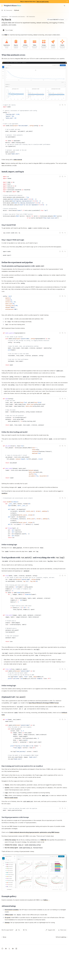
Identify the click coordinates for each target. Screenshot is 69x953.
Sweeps (7, 922)
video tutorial (18, 159)
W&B (5, 35)
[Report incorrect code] (60, 105)
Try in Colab (8, 30)
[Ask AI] (65, 105)
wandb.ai (4, 493)
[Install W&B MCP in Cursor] (55, 19)
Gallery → (46, 900)
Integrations (5, 16)
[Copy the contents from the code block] (62, 105)
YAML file (43, 840)
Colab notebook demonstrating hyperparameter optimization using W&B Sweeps (34, 832)
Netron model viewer (11, 797)
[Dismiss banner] (67, 1)
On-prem (7, 917)
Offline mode (9, 914)
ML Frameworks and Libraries (17, 16)
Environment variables (12, 909)
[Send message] (66, 941)
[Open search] (61, 5)
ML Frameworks (31, 16)
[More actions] (67, 6)
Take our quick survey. (42, 1)
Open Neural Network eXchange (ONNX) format (44, 703)
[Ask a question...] (34, 940)
